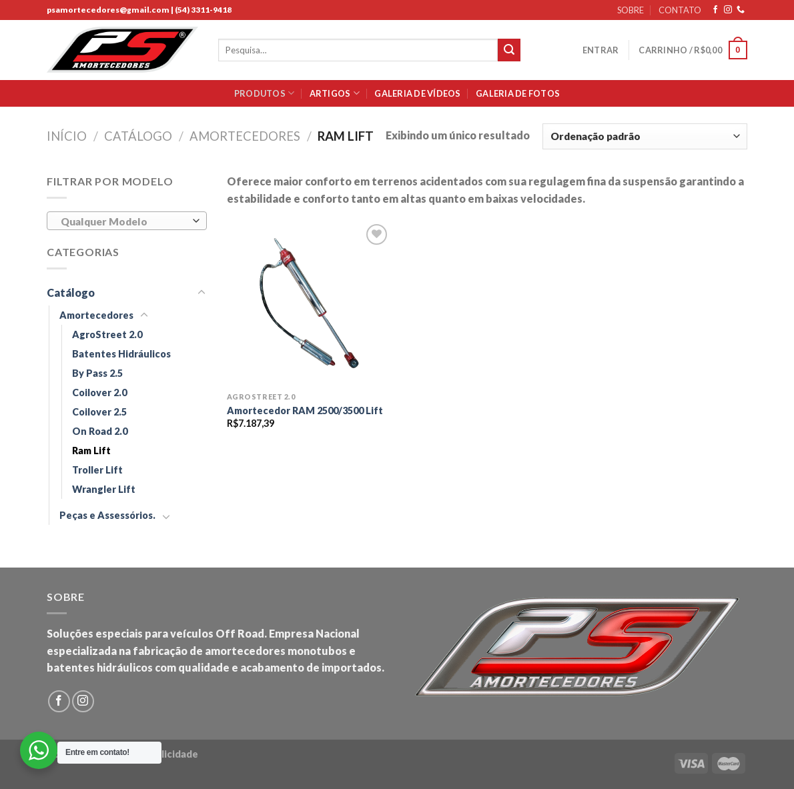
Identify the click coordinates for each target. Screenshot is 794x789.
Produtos (264, 93)
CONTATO (680, 10)
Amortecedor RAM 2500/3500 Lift (305, 410)
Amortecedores (244, 136)
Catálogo (138, 136)
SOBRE (630, 10)
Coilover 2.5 (99, 412)
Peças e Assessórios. (107, 515)
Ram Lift (91, 450)
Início (67, 136)
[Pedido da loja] (644, 136)
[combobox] (127, 220)
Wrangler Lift (103, 489)
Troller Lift (97, 470)
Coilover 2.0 (99, 392)
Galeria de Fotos (518, 93)
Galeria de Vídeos (417, 93)
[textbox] (123, 221)
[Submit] (509, 50)
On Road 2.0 (99, 431)
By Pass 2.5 (97, 373)
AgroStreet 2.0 (107, 334)
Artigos (335, 93)
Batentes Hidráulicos (121, 353)
